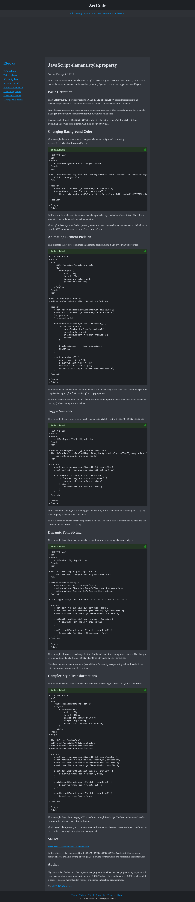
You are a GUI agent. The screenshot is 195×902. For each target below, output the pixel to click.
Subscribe (119, 13)
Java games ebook (12, 95)
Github (91, 895)
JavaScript (108, 13)
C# (93, 13)
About (119, 895)
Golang (78, 13)
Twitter (82, 895)
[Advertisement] (97, 37)
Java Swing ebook (12, 91)
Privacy (111, 895)
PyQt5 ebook (10, 71)
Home (74, 895)
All (71, 13)
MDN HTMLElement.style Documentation (68, 846)
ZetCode (97, 5)
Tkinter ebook (10, 75)
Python (87, 13)
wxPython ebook (12, 83)
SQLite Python (11, 79)
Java (99, 13)
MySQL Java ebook (13, 99)
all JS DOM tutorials (62, 886)
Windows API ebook (13, 87)
